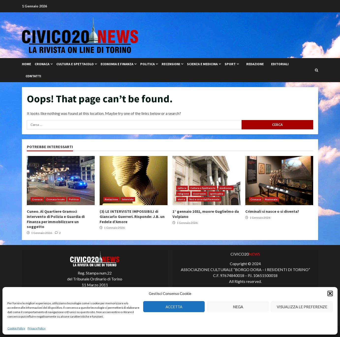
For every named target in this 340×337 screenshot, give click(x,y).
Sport (230, 64)
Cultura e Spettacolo (75, 64)
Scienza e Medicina (202, 64)
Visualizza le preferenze (302, 307)
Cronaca (42, 64)
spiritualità (216, 193)
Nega (238, 307)
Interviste (128, 199)
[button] (330, 293)
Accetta (174, 307)
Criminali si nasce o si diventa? (279, 180)
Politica (147, 64)
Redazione (255, 64)
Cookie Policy (16, 328)
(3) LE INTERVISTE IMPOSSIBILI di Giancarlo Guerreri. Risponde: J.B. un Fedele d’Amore (134, 180)
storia (181, 199)
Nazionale (271, 199)
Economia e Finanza (117, 64)
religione (183, 193)
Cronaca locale (55, 199)
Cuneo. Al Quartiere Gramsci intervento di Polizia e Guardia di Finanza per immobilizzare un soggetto (61, 180)
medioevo (226, 187)
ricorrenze (199, 193)
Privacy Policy (37, 328)
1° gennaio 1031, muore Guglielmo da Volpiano (206, 180)
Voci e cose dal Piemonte (204, 199)
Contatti (33, 76)
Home (26, 64)
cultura (182, 187)
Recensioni (171, 64)
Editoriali (280, 64)
